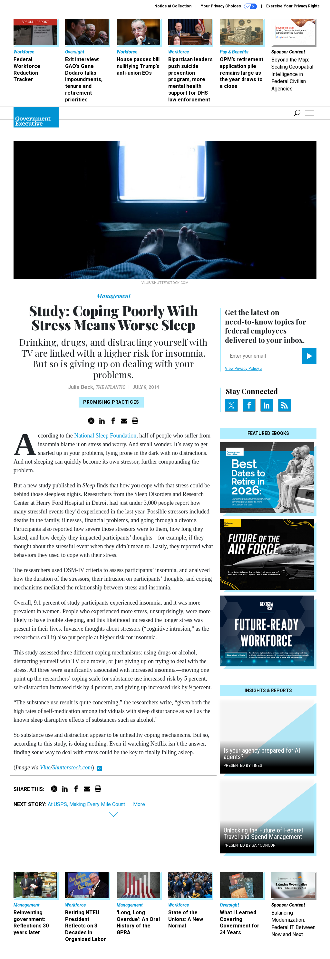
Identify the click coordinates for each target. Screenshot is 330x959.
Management (114, 296)
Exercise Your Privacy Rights (293, 6)
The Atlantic (110, 387)
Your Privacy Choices (229, 6)
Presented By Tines (243, 765)
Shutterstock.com (72, 767)
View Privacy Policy (243, 368)
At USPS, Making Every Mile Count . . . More (96, 804)
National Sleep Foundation (105, 435)
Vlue (45, 767)
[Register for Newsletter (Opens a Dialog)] (309, 356)
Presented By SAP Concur (250, 845)
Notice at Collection (172, 6)
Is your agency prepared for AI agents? (262, 754)
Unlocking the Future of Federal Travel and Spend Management (263, 833)
